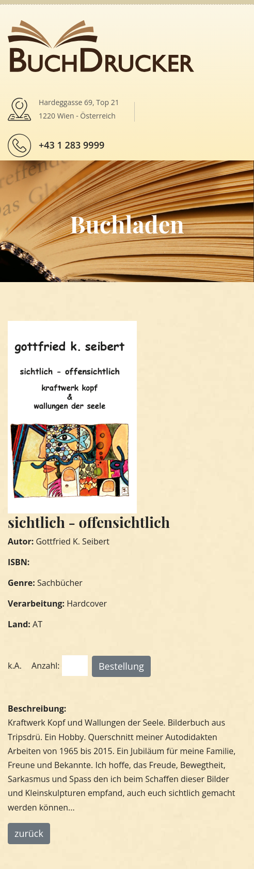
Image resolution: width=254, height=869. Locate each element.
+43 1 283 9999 (71, 145)
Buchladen (127, 223)
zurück (28, 833)
